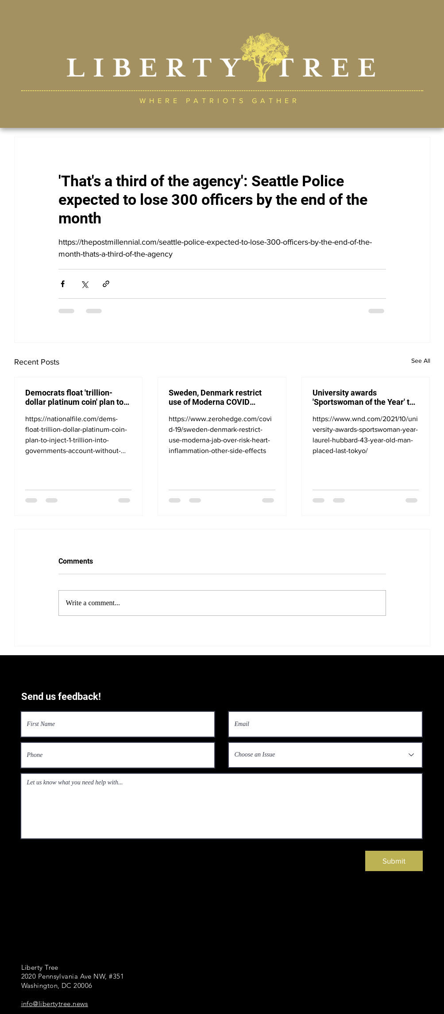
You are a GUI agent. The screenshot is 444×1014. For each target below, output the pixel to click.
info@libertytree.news (54, 1003)
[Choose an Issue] (325, 755)
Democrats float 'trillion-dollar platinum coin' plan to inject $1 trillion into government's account (74, 397)
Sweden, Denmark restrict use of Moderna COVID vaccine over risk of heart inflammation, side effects (215, 397)
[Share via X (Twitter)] (84, 284)
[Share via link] (106, 284)
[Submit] (394, 861)
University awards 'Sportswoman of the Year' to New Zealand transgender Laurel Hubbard (363, 397)
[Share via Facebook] (62, 284)
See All (420, 360)
